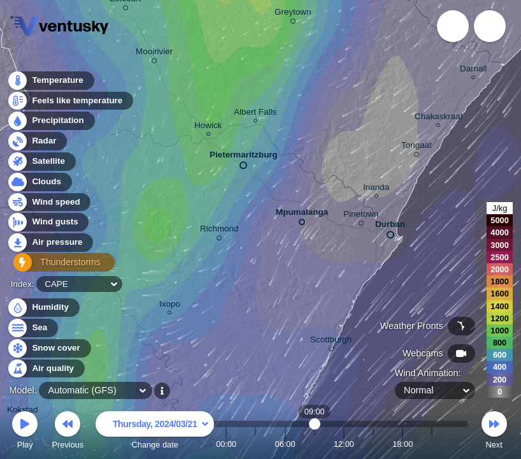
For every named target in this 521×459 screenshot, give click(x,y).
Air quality (45, 369)
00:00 (226, 444)
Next (494, 431)
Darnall (473, 70)
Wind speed (48, 204)
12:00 (344, 444)
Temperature (50, 82)
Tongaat (416, 147)
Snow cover (48, 348)
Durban (390, 227)
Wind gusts (47, 224)
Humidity (43, 307)
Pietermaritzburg (244, 157)
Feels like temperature (69, 103)
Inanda (376, 189)
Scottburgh (331, 342)
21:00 (432, 444)
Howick (208, 127)
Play (25, 431)
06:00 (285, 444)
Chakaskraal (438, 118)
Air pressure (50, 244)
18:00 (402, 444)
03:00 (255, 444)
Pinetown (360, 216)
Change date (155, 431)
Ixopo (169, 305)
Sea (32, 328)
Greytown (293, 14)
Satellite (41, 163)
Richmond (219, 231)
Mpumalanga (302, 214)
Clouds (39, 184)
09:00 (314, 444)
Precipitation (50, 123)
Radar (37, 143)
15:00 (373, 444)
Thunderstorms (56, 265)
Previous (67, 431)
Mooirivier (154, 54)
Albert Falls (255, 113)
